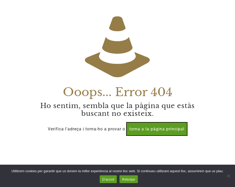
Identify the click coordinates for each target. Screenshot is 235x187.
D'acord (108, 179)
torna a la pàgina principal (156, 128)
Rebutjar (128, 179)
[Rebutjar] (228, 175)
